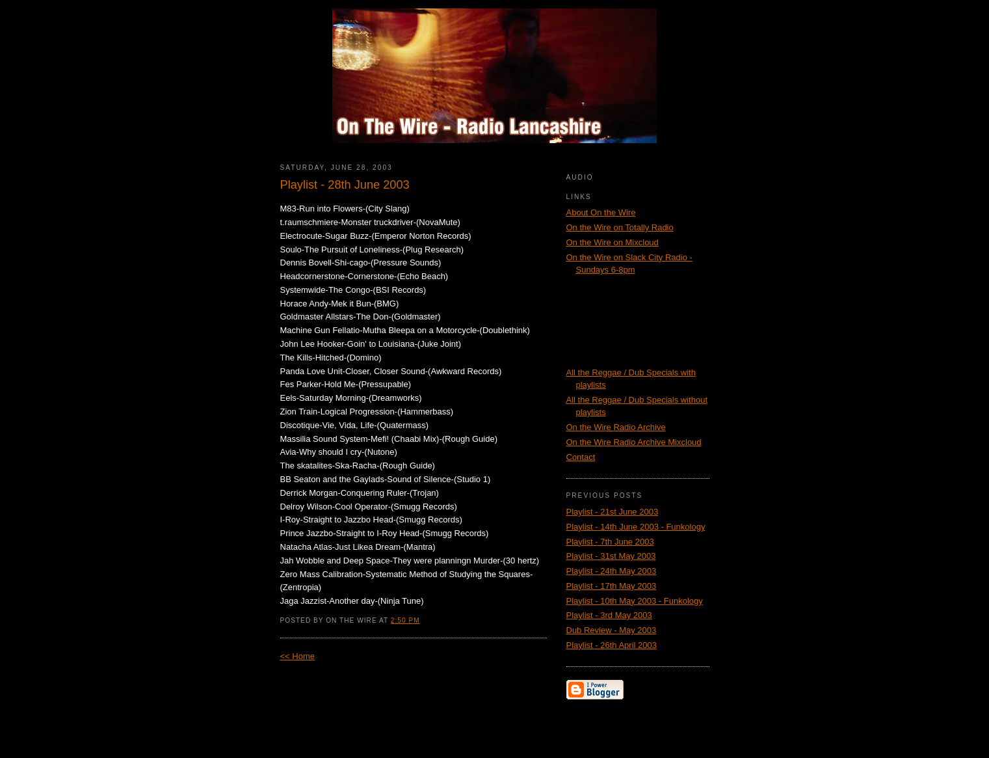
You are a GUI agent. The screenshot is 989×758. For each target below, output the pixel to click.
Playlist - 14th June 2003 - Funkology (635, 527)
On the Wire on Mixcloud (612, 242)
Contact (581, 457)
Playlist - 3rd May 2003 (609, 615)
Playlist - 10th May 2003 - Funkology (634, 601)
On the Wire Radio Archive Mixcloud (634, 442)
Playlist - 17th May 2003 (611, 586)
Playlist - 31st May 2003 (611, 556)
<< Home (297, 656)
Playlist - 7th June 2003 (610, 542)
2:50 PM (405, 620)
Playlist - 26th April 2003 (611, 645)
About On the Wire (601, 212)
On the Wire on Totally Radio (620, 227)
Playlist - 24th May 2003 (611, 571)
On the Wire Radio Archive (616, 427)
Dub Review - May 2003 (611, 630)
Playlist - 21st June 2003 (612, 512)
